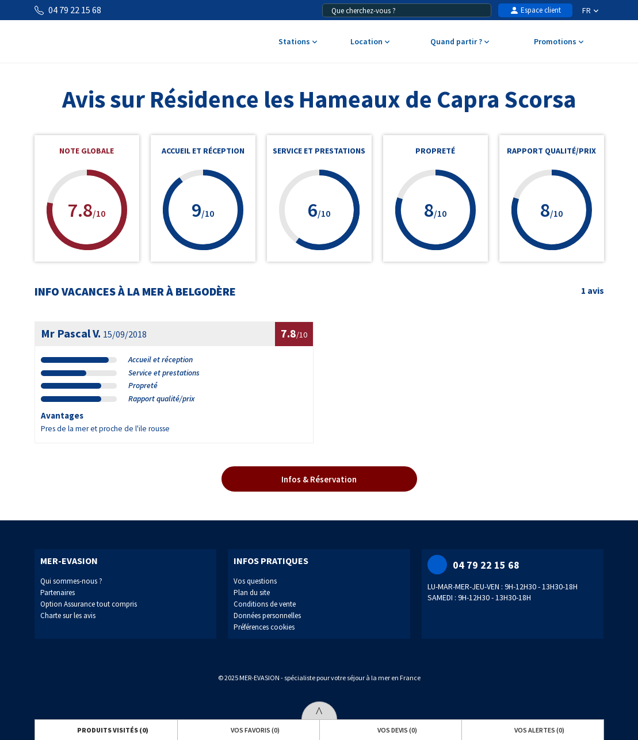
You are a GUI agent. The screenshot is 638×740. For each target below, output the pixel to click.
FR (590, 10)
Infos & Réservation (319, 479)
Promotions (558, 42)
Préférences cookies (264, 627)
